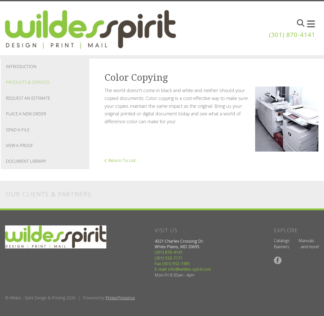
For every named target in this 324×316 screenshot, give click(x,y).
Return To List (122, 160)
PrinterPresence (120, 298)
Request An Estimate (28, 98)
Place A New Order (26, 114)
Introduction (21, 66)
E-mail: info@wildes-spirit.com (183, 269)
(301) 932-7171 (169, 258)
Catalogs (282, 240)
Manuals (306, 240)
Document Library (26, 161)
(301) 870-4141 (292, 34)
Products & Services (28, 82)
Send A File (17, 130)
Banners (281, 246)
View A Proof (19, 145)
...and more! (308, 246)
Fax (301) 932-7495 (172, 263)
